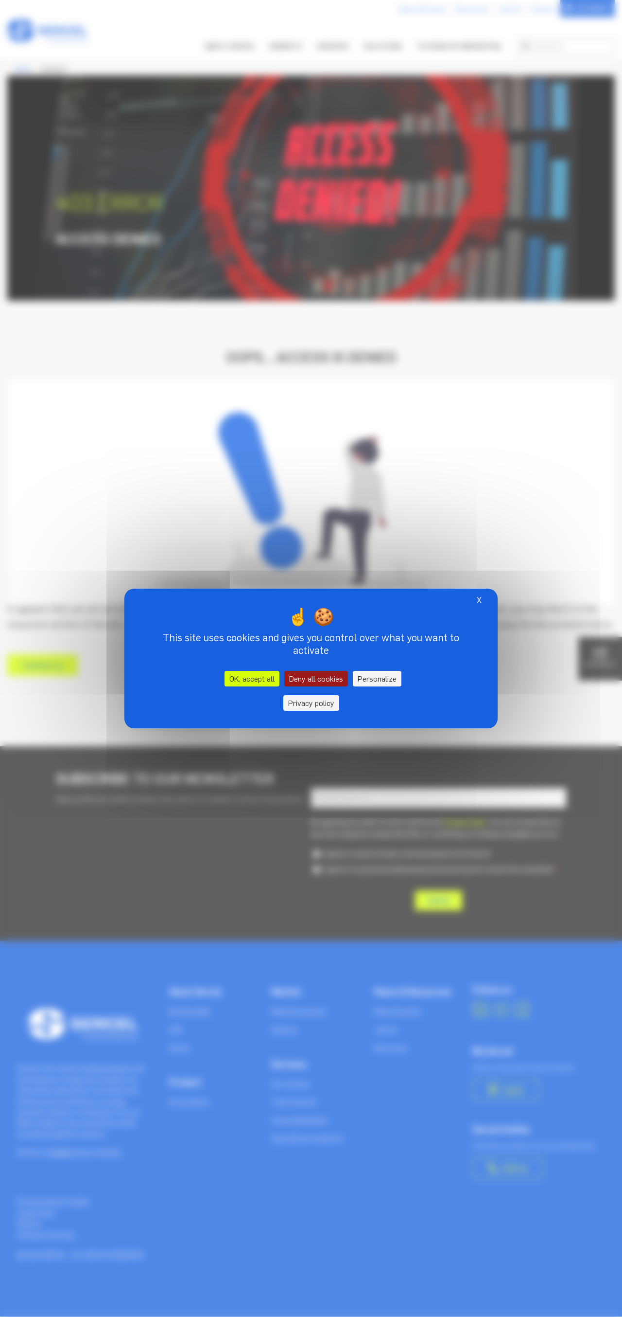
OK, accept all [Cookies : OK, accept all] (252, 679)
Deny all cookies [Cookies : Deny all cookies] (316, 679)
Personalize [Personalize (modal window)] (377, 679)
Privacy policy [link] (311, 703)
